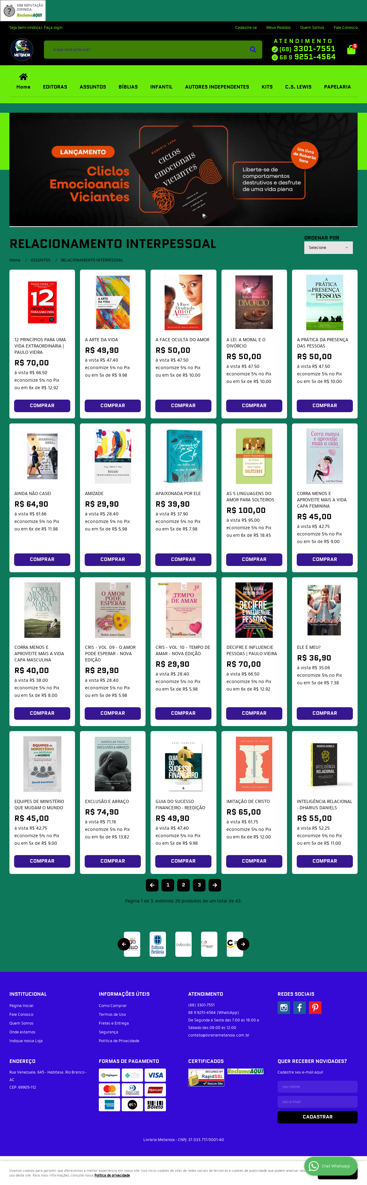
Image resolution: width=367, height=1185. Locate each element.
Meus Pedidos (278, 27)
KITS (267, 87)
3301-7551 (307, 49)
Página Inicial (21, 1006)
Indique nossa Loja (26, 1041)
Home (23, 87)
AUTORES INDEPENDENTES (217, 87)
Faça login (53, 27)
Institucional (28, 994)
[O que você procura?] (253, 49)
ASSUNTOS (93, 87)
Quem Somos (312, 27)
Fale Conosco (346, 27)
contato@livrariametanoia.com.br (218, 1035)
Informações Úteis (124, 994)
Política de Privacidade (119, 1041)
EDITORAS (55, 87)
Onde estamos (22, 1032)
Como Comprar (113, 1006)
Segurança (108, 1032)
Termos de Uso (112, 1014)
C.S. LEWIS (298, 87)
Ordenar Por (321, 238)
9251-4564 (307, 57)
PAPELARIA (337, 87)
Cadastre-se (246, 27)
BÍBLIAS (128, 87)
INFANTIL (161, 87)
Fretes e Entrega (114, 1023)
